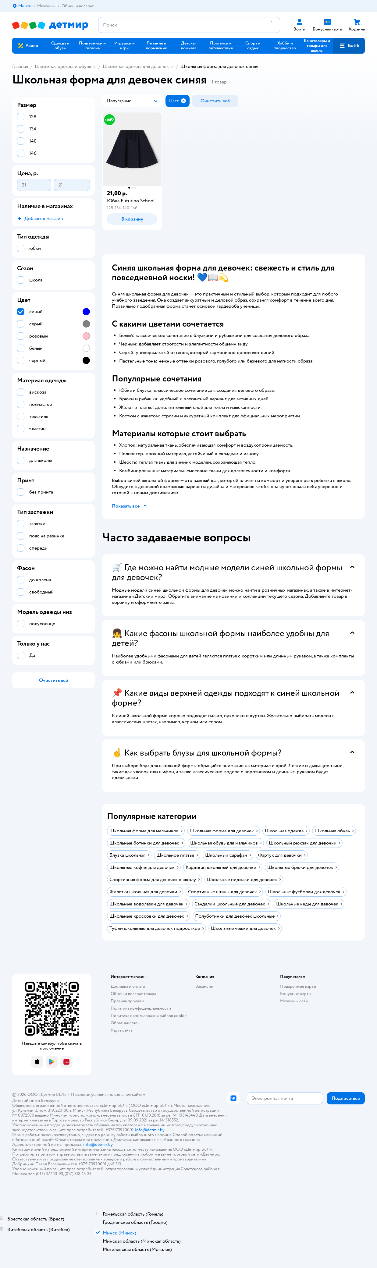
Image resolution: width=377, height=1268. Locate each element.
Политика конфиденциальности (141, 1008)
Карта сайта (121, 1030)
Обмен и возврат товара (133, 993)
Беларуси (50, 1100)
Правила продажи (127, 1001)
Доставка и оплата (128, 986)
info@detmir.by (149, 1129)
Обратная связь (125, 1022)
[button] (349, 46)
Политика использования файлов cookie (149, 1015)
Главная (20, 66)
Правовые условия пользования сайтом (108, 1094)
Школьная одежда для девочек (136, 66)
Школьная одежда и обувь (63, 66)
